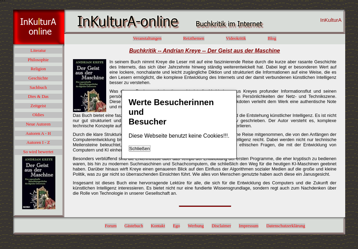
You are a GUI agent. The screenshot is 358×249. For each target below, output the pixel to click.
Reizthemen (193, 38)
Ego (176, 225)
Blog (272, 38)
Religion (38, 68)
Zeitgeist (38, 105)
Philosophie (38, 59)
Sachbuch (38, 87)
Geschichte (38, 78)
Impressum (248, 225)
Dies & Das (38, 96)
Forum (111, 225)
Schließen (139, 148)
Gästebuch (134, 225)
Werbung (196, 225)
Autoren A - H (38, 133)
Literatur (38, 50)
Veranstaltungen (147, 38)
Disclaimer (221, 225)
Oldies (38, 114)
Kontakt (158, 225)
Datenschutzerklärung (285, 225)
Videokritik (236, 38)
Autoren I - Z (38, 142)
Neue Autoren (38, 124)
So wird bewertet (38, 151)
